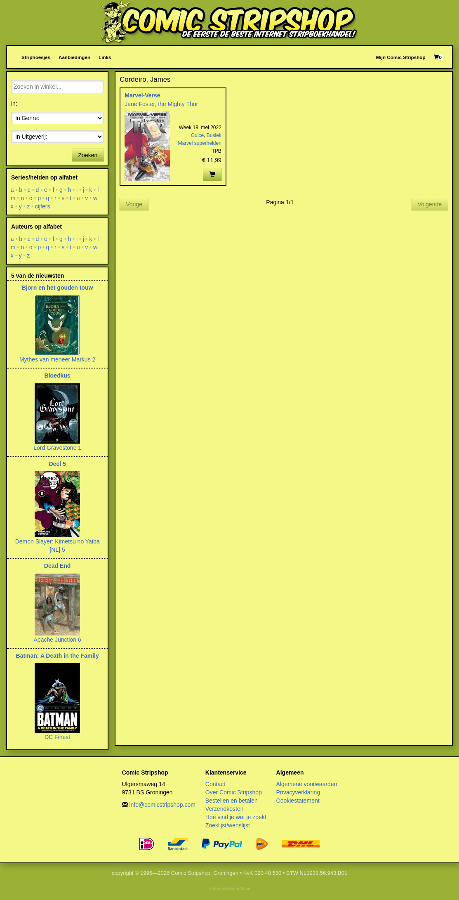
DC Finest (57, 737)
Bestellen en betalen (231, 800)
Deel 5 (57, 464)
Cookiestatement (298, 800)
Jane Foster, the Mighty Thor (161, 104)
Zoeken (88, 155)
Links (105, 57)
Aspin (245, 888)
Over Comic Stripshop (233, 792)
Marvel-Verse (142, 95)
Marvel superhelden (199, 143)
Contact (215, 784)
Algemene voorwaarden (306, 784)
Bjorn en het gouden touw (57, 287)
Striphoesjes (35, 57)
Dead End (57, 565)
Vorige (134, 204)
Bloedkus (58, 375)
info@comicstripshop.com (162, 804)
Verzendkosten (224, 809)
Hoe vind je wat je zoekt (235, 817)
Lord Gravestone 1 (57, 447)
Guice (197, 135)
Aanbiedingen (74, 57)
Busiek (214, 135)
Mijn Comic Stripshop (401, 57)
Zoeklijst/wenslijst (227, 825)
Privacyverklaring (298, 792)
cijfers (42, 206)
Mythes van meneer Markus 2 (57, 359)
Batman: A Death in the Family (57, 655)
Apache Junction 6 (57, 639)
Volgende (430, 204)
